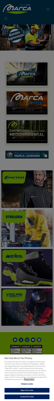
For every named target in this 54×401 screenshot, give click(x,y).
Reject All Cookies (27, 390)
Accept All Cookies (27, 397)
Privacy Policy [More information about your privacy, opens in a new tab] (29, 379)
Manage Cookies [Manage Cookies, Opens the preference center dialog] (27, 384)
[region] (27, 377)
